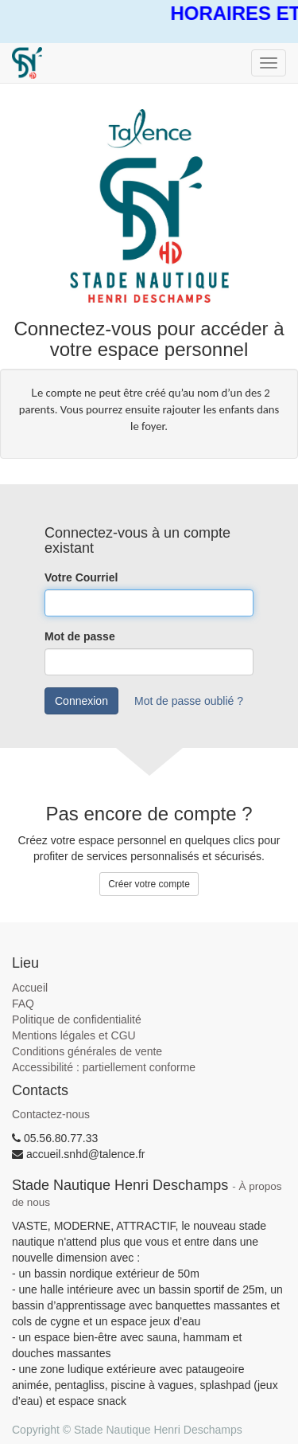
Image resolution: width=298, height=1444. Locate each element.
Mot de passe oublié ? (188, 701)
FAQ (23, 1003)
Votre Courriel (81, 577)
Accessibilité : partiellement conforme (103, 1067)
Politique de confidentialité (76, 1019)
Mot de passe (80, 636)
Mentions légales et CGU (74, 1035)
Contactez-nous (51, 1114)
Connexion (81, 701)
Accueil (30, 987)
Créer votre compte (149, 884)
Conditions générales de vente (87, 1051)
